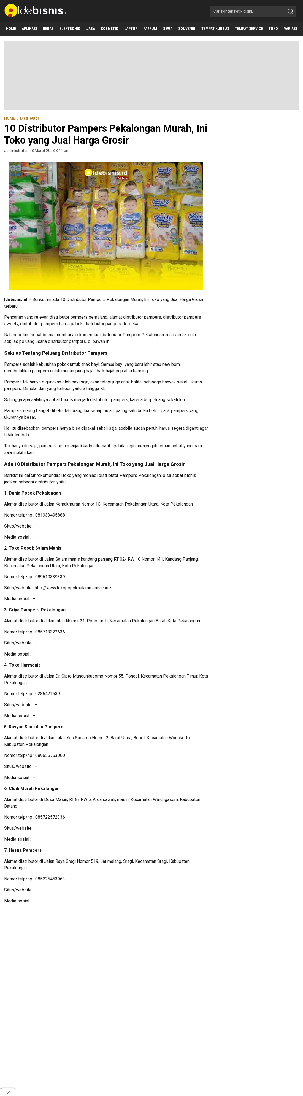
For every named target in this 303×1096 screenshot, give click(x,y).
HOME (10, 118)
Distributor (29, 118)
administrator (16, 150)
